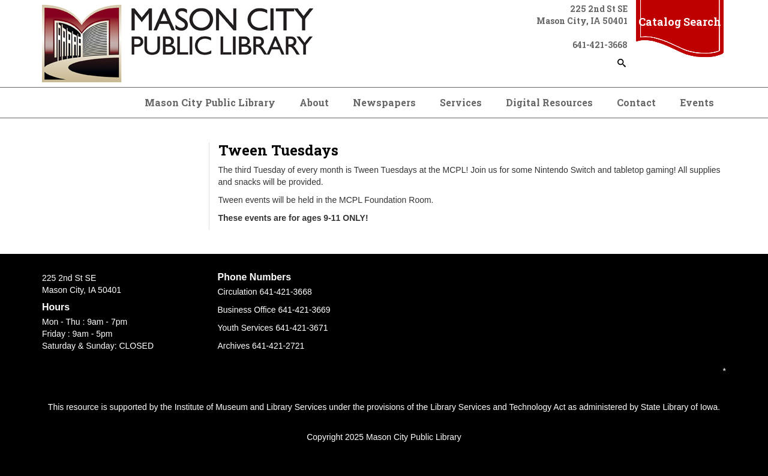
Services (461, 102)
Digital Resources (549, 102)
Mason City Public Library (210, 102)
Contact (636, 102)
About (314, 102)
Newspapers (384, 102)
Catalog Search (679, 21)
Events (697, 102)
